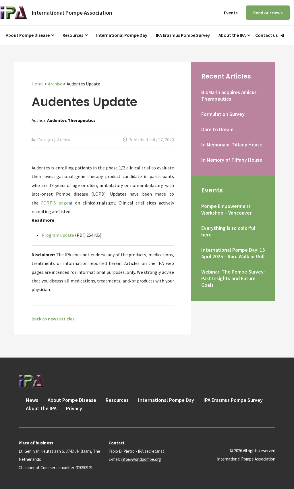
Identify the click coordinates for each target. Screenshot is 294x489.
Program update (58, 235)
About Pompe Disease (28, 35)
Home (38, 84)
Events (230, 13)
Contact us (266, 35)
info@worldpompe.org (141, 459)
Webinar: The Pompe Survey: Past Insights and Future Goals (233, 278)
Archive (55, 84)
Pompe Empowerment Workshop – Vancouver (226, 209)
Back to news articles (53, 319)
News (32, 400)
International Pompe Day (121, 35)
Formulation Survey (223, 114)
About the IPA (232, 35)
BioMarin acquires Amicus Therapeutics (229, 95)
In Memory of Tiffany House (231, 159)
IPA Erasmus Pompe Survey (183, 35)
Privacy (74, 408)
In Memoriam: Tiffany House (231, 144)
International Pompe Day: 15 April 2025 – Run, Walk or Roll (233, 253)
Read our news (268, 13)
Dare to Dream (217, 129)
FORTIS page (57, 203)
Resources (73, 35)
